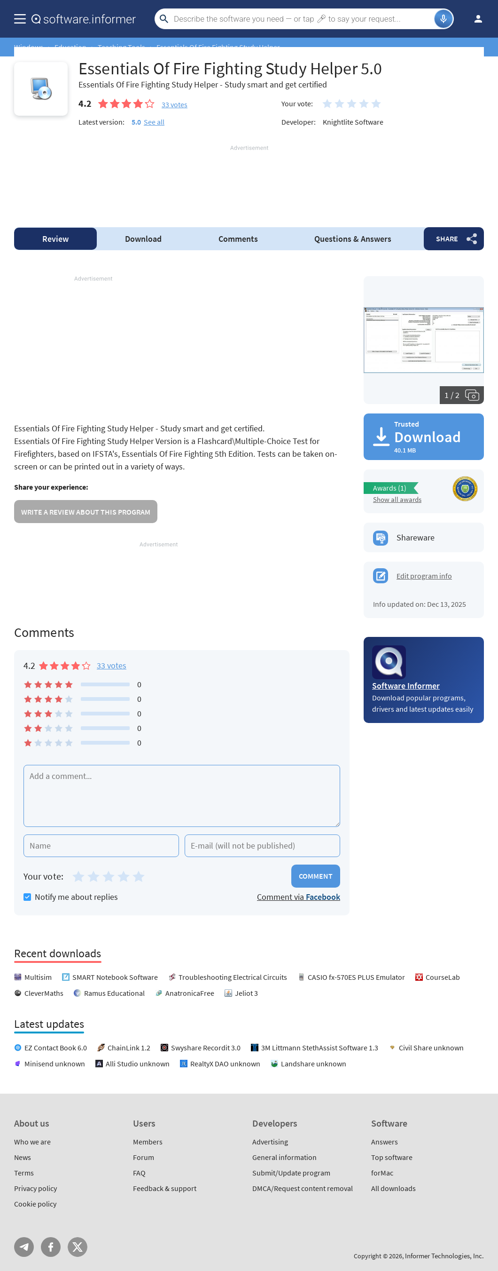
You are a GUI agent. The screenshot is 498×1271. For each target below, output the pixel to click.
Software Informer (406, 685)
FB (51, 1247)
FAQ (139, 1172)
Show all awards (397, 499)
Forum (143, 1157)
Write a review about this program (85, 511)
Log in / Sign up (474, 18)
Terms (24, 1172)
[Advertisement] (249, 180)
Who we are (32, 1141)
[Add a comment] (181, 796)
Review (55, 238)
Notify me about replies (70, 896)
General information (284, 1157)
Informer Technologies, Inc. (444, 1255)
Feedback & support (164, 1188)
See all (154, 122)
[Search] (303, 19)
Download (143, 238)
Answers (352, 238)
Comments (238, 238)
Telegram (24, 1247)
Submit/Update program (291, 1172)
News (22, 1157)
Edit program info (424, 575)
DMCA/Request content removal (302, 1188)
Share (447, 238)
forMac (382, 1172)
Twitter (77, 1247)
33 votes (111, 665)
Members (148, 1141)
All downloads (393, 1188)
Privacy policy (35, 1188)
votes (174, 104)
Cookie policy (35, 1203)
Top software (391, 1157)
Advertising (270, 1141)
